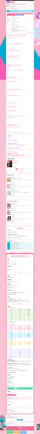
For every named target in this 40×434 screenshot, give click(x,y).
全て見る (20, 197)
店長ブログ (21, 13)
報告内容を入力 (20, 419)
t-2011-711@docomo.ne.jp (10, 402)
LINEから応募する (20, 388)
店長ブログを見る (20, 273)
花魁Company (10, 6)
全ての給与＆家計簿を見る (20, 171)
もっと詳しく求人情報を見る (30, 32)
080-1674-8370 (10, 393)
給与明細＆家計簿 (12, 13)
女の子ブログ (30, 13)
